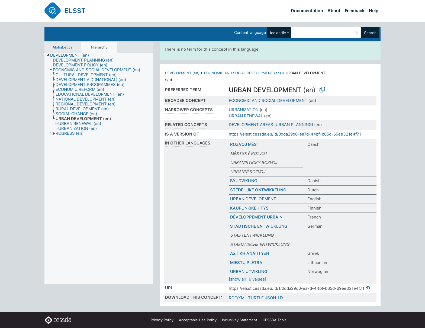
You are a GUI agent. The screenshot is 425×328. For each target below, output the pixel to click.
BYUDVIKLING (243, 180)
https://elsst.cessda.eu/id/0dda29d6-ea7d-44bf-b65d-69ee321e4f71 (295, 134)
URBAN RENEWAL (246, 115)
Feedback (355, 10)
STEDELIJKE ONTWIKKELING (258, 189)
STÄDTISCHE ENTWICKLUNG (258, 226)
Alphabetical (63, 47)
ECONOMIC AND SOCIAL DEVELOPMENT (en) (242, 73)
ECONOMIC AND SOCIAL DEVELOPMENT (268, 100)
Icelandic (278, 32)
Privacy (162, 320)
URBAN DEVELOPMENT (253, 198)
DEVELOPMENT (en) (182, 73)
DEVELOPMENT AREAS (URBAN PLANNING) (271, 124)
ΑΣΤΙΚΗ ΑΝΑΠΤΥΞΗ (249, 253)
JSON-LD (274, 297)
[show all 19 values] (247, 279)
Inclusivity (239, 320)
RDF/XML (238, 297)
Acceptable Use (198, 320)
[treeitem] (72, 55)
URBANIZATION (244, 109)
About (333, 10)
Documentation (307, 10)
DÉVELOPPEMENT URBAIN (256, 217)
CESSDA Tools (274, 320)
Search (370, 32)
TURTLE (256, 297)
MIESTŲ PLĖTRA (246, 262)
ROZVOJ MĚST (244, 144)
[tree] (98, 168)
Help (373, 10)
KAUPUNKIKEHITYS (249, 208)
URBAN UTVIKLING (248, 271)
